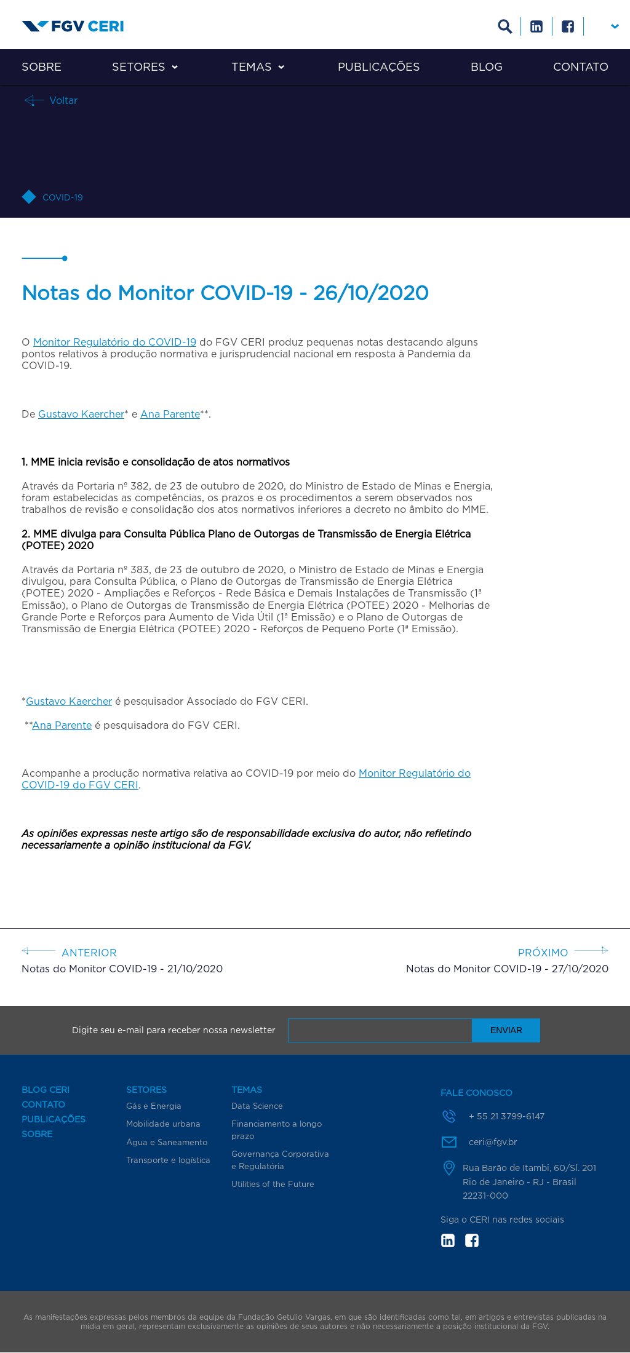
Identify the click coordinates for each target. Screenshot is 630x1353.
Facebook (568, 26)
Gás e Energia (153, 1105)
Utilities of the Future (272, 1184)
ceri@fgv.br (493, 1141)
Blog (487, 67)
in (448, 1240)
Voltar (62, 100)
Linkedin (536, 26)
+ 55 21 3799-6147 (506, 1116)
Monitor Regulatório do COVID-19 (114, 341)
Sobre (42, 67)
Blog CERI (46, 1089)
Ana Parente (170, 413)
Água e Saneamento (166, 1142)
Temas (251, 67)
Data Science (257, 1105)
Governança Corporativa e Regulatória (280, 1159)
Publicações (379, 67)
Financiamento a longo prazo (276, 1129)
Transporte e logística (168, 1160)
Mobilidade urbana (163, 1123)
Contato (580, 67)
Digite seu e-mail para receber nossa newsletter (174, 1030)
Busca (505, 26)
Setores (138, 67)
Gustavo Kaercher (81, 413)
